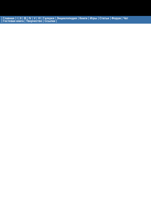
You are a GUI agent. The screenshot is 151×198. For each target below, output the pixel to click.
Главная (8, 18)
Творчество (34, 21)
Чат (125, 18)
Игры (93, 18)
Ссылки (50, 21)
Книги (83, 18)
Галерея (48, 18)
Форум (116, 18)
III (25, 18)
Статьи (104, 18)
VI (39, 18)
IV (30, 18)
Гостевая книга (13, 21)
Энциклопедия (67, 18)
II (21, 18)
